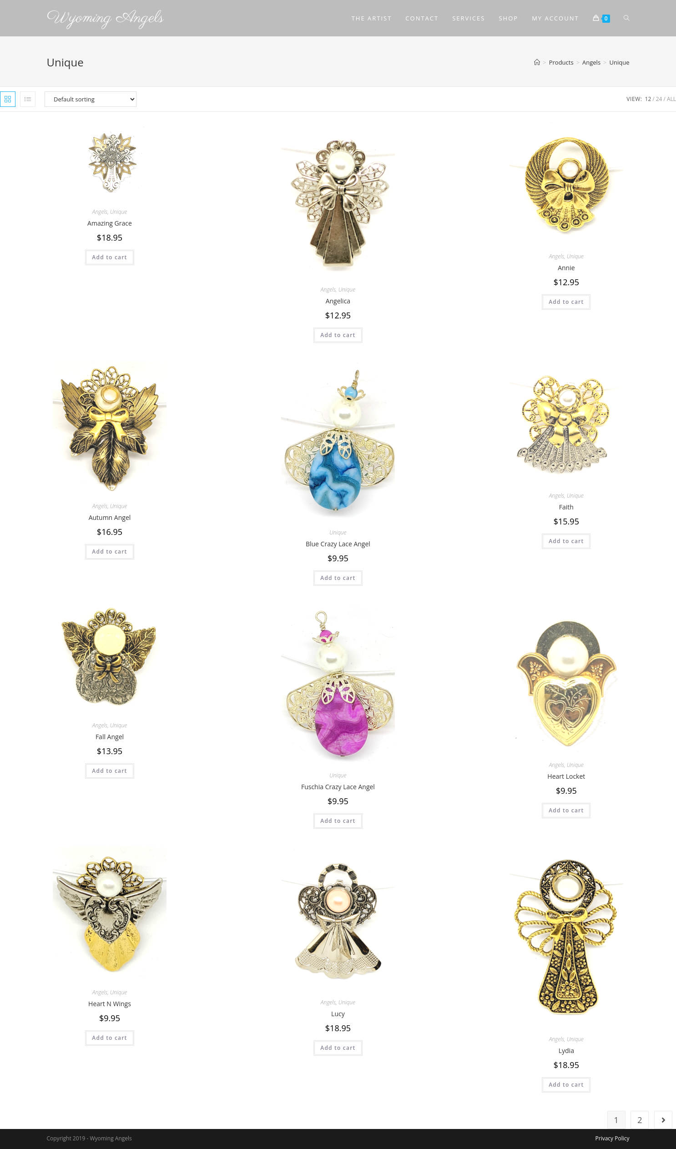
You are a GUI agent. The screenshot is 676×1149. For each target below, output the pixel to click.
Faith (566, 507)
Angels (99, 212)
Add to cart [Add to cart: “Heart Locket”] (566, 810)
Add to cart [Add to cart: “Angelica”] (337, 335)
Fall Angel (110, 736)
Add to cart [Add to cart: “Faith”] (566, 541)
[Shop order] (90, 99)
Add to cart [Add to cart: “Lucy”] (337, 1048)
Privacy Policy (612, 1138)
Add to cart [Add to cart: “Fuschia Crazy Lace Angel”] (337, 821)
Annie (566, 267)
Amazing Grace (109, 223)
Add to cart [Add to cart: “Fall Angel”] (109, 771)
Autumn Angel (110, 517)
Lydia (566, 1050)
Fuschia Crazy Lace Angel (338, 786)
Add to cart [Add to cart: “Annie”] (566, 302)
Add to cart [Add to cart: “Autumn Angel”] (109, 551)
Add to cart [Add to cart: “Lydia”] (566, 1085)
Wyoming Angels (105, 18)
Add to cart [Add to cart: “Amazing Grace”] (109, 257)
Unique (118, 212)
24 (659, 99)
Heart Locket (566, 776)
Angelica (338, 301)
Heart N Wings (109, 1003)
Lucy (338, 1013)
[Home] (537, 62)
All (671, 99)
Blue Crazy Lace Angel (338, 543)
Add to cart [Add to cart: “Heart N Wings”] (109, 1038)
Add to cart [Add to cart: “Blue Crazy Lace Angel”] (337, 578)
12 (648, 99)
